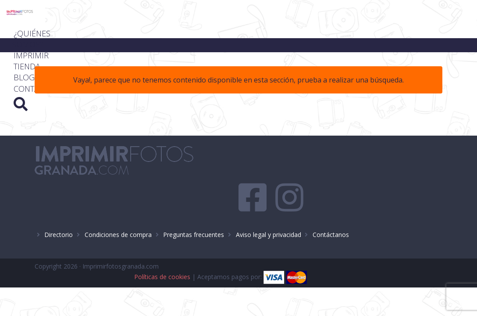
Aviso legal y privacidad (268, 206)
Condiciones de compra (118, 206)
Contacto (374, 24)
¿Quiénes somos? (264, 13)
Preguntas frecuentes (193, 206)
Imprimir (333, 13)
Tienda (380, 13)
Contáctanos (331, 206)
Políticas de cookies (298, 239)
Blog (327, 24)
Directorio (58, 206)
